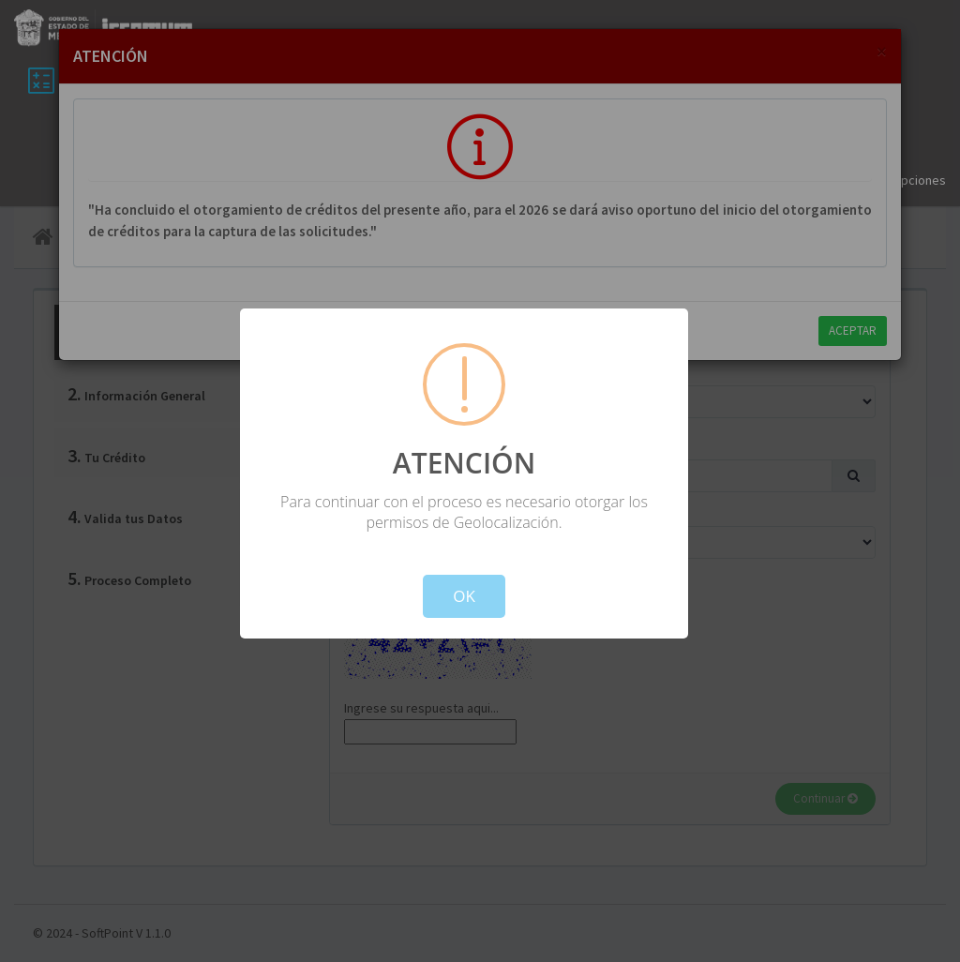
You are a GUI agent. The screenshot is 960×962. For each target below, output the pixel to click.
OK (464, 596)
